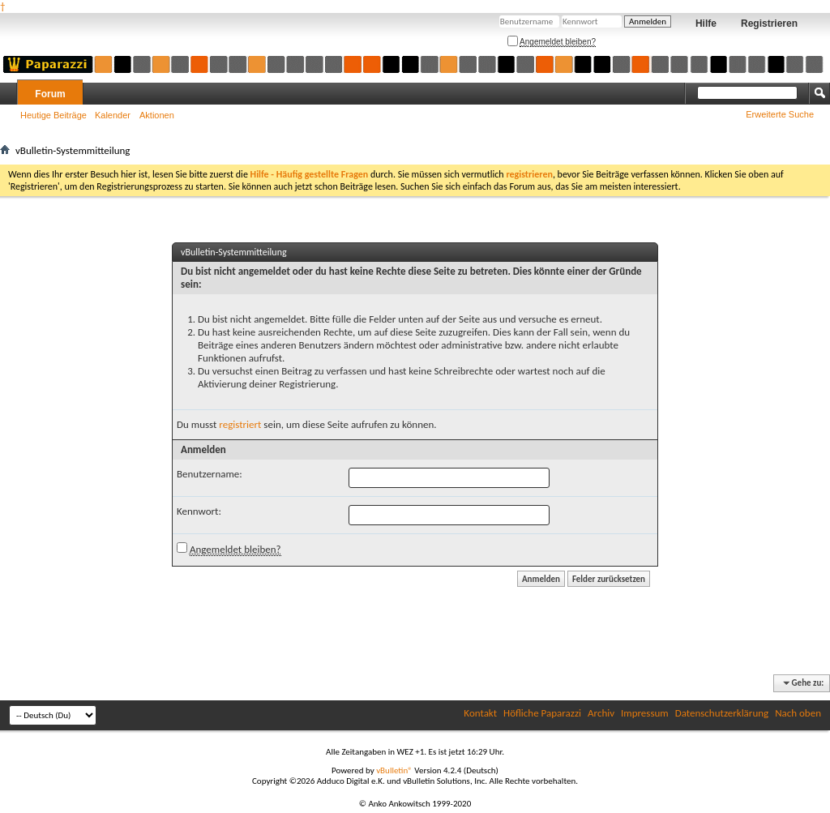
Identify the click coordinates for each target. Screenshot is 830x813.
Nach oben (798, 713)
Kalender (112, 115)
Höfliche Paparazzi (542, 713)
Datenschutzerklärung (722, 713)
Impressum (645, 713)
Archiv (601, 713)
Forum (50, 94)
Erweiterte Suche (780, 114)
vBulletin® (394, 770)
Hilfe (706, 23)
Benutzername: (209, 474)
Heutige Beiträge (53, 115)
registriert (240, 424)
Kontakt (480, 713)
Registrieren (769, 23)
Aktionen (156, 115)
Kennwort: (199, 511)
